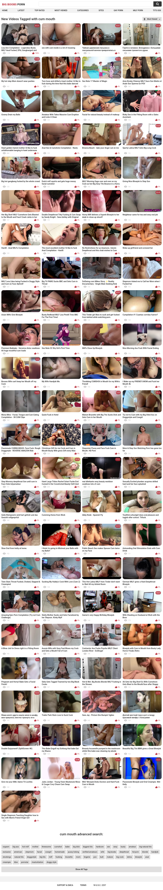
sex (108, 847)
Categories (82, 10)
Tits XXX (157, 10)
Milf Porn (138, 10)
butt (101, 857)
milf (50, 857)
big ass (16, 847)
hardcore (100, 847)
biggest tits (87, 847)
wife (102, 852)
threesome (46, 847)
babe (67, 847)
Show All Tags (81, 869)
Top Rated (40, 10)
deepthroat (124, 852)
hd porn (135, 852)
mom (78, 857)
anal (147, 857)
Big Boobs (13, 4)
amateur (132, 847)
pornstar (24, 862)
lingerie (87, 857)
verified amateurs (89, 852)
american (18, 852)
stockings (7, 857)
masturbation (37, 862)
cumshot (58, 847)
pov (95, 857)
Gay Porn (118, 10)
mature (110, 857)
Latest (21, 10)
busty (123, 847)
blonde (145, 852)
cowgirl (48, 852)
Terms (83, 885)
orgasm (6, 847)
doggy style (51, 862)
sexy (115, 847)
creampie (7, 862)
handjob (154, 852)
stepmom (30, 852)
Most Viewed (61, 10)
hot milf (25, 847)
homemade (60, 852)
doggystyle (31, 857)
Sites (101, 10)
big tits (42, 857)
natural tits (18, 857)
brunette (69, 857)
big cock (119, 857)
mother (35, 847)
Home (5, 10)
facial (39, 852)
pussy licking (73, 852)
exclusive (7, 852)
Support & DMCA (65, 885)
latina (129, 857)
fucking (59, 857)
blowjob (138, 857)
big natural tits (145, 847)
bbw (16, 862)
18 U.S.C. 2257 (99, 885)
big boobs (112, 852)
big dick (76, 847)
